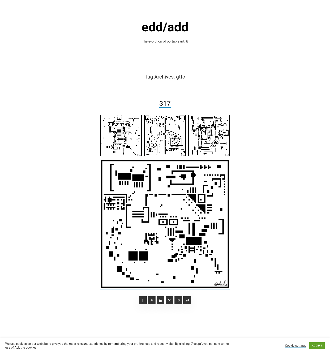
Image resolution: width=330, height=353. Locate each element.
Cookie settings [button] (295, 346)
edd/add (165, 27)
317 (165, 103)
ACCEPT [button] (317, 345)
